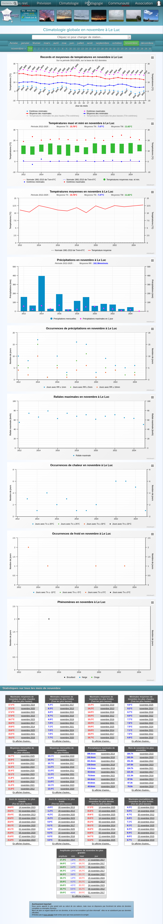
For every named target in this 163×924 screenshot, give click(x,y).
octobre (117, 43)
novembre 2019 (67, 719)
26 (134, 49)
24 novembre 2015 (66, 822)
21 (114, 49)
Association (144, 3)
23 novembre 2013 (146, 829)
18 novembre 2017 (96, 863)
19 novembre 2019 (146, 840)
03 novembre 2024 (27, 818)
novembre (131, 43)
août (89, 43)
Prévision (44, 3)
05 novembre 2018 (107, 833)
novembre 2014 (28, 727)
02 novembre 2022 (27, 811)
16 (94, 49)
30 (150, 49)
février (37, 43)
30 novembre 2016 (66, 836)
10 (70, 49)
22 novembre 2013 (146, 807)
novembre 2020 (28, 708)
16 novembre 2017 (96, 871)
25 (130, 49)
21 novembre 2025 (146, 825)
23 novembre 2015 (146, 836)
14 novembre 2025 (107, 807)
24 (126, 49)
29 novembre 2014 (107, 829)
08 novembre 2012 (66, 840)
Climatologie (69, 3)
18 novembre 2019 (146, 811)
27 (138, 49)
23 (122, 49)
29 (146, 49)
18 (102, 49)
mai (64, 43)
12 (78, 49)
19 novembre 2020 (27, 825)
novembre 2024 (28, 705)
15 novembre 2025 (107, 811)
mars (47, 43)
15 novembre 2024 (96, 878)
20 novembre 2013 (146, 822)
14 (86, 49)
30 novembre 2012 (146, 814)
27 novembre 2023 (66, 818)
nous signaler (48, 915)
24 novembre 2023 (96, 885)
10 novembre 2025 (107, 840)
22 (118, 49)
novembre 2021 (28, 734)
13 (82, 49)
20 (110, 49)
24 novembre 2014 (107, 825)
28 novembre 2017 (66, 825)
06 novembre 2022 (96, 874)
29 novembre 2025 (66, 829)
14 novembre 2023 (27, 807)
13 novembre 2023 (27, 840)
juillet (80, 43)
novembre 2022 (28, 712)
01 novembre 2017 (96, 892)
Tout (30, 49)
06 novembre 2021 (96, 867)
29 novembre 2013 (66, 811)
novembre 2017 (28, 723)
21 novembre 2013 (146, 818)
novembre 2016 (28, 737)
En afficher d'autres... (22, 741)
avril (56, 43)
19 (106, 49)
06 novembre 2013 (27, 814)
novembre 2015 (28, 716)
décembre (147, 43)
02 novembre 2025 (107, 814)
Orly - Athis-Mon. (29, 11)
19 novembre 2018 (66, 833)
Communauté (119, 4)
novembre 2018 (107, 712)
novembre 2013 (67, 708)
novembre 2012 (67, 723)
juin (72, 43)
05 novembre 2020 (27, 833)
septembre (102, 43)
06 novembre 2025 (107, 822)
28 (142, 49)
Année (14, 43)
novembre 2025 (28, 730)
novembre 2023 (28, 719)
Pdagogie (94, 3)
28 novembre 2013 (66, 807)
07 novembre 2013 (27, 836)
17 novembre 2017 (96, 860)
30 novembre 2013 (146, 833)
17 (98, 49)
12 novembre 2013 (96, 882)
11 (74, 49)
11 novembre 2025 (107, 836)
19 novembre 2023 (27, 822)
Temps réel (20, 4)
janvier (25, 43)
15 (90, 49)
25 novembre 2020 (66, 814)
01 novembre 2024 (27, 829)
